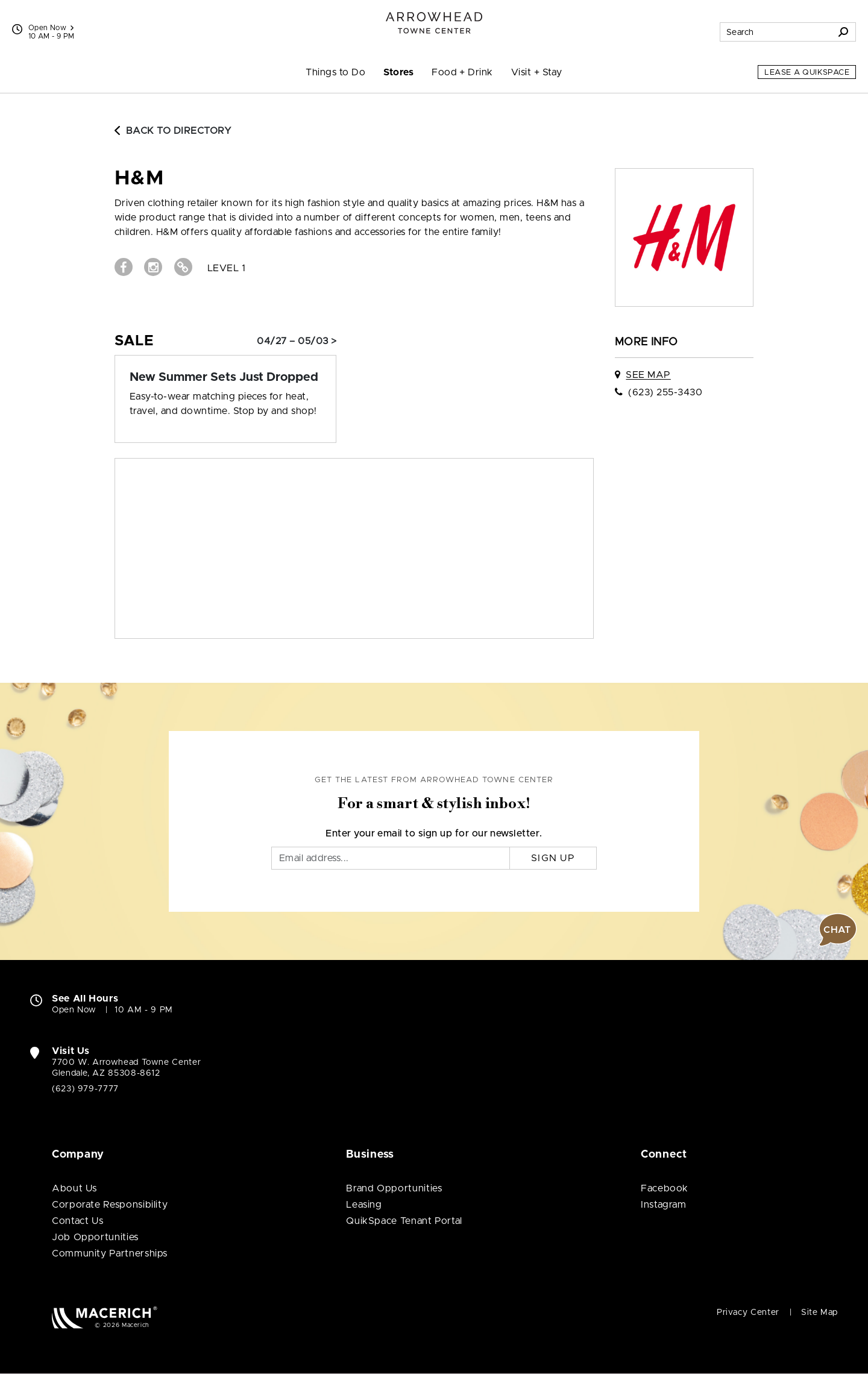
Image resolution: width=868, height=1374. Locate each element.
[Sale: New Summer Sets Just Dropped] (225, 377)
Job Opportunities (95, 1237)
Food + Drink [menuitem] (462, 72)
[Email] (390, 858)
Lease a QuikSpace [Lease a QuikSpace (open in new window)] (806, 73)
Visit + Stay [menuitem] (536, 72)
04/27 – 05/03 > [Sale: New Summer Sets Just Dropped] (296, 341)
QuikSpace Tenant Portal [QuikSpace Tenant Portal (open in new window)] (404, 1221)
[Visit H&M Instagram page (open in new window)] (153, 267)
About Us (74, 1188)
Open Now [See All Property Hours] (51, 27)
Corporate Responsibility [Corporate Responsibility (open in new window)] (110, 1204)
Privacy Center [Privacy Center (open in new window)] (748, 1312)
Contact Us (77, 1221)
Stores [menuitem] (398, 72)
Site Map (819, 1312)
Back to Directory (173, 131)
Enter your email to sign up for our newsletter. (434, 833)
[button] (838, 930)
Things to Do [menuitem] (335, 72)
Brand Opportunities (394, 1188)
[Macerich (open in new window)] (104, 1317)
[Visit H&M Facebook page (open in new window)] (124, 267)
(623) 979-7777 (85, 1089)
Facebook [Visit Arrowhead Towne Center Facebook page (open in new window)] (664, 1188)
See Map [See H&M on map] (648, 375)
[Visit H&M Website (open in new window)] (183, 267)
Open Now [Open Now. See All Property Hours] (74, 1010)
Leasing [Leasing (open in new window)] (364, 1204)
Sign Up (553, 858)
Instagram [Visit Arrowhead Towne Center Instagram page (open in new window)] (664, 1204)
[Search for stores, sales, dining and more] (776, 32)
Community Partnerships (110, 1253)
